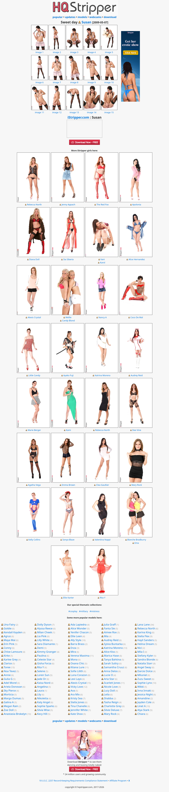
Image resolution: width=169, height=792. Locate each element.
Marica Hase (111, 655)
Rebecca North (34, 204)
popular (58, 17)
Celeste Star (44, 659)
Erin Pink (9, 644)
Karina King (144, 632)
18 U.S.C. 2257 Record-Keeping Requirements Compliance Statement (73, 780)
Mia (106, 636)
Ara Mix (75, 694)
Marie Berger (34, 430)
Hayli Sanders (145, 640)
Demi (40, 648)
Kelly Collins (34, 539)
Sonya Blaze (68, 539)
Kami (68, 430)
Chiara (141, 714)
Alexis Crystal (34, 317)
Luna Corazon (79, 675)
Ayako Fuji (68, 375)
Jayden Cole (144, 702)
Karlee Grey (11, 659)
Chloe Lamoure (13, 651)
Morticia (9, 694)
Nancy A (102, 317)
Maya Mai (9, 640)
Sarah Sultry (111, 663)
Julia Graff (110, 624)
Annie (7, 675)
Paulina (41, 655)
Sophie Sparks (45, 706)
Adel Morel (10, 682)
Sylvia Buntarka (113, 644)
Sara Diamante (46, 644)
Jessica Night (145, 694)
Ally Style (76, 640)
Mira (73, 651)
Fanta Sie (109, 628)
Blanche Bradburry (136, 539)
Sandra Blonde (146, 659)
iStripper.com (78, 117)
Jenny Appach (68, 204)
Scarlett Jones (112, 682)
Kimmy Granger (46, 651)
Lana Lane (143, 624)
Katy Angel (43, 702)
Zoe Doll (9, 710)
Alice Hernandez (137, 259)
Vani (102, 259)
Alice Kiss (109, 651)
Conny (7, 648)
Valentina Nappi (102, 539)
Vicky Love (77, 686)
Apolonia (136, 204)
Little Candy (34, 375)
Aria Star (109, 679)
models (82, 17)
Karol (102, 262)
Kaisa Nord (43, 682)
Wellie (68, 317)
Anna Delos (111, 671)
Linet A (141, 706)
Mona (74, 659)
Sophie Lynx (144, 682)
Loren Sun (43, 675)
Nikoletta (42, 698)
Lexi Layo (76, 679)
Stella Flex (143, 636)
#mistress (95, 611)
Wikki (140, 686)
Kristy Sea (76, 698)
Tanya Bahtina (112, 659)
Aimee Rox (110, 632)
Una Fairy (9, 624)
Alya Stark (143, 710)
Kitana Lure (77, 667)
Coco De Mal (136, 317)
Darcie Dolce (144, 671)
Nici (139, 648)
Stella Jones (77, 702)
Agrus (7, 636)
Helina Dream (145, 644)
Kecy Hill (42, 714)
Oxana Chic (77, 663)
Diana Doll (34, 259)
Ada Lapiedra (78, 624)
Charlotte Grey (112, 706)
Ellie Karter (68, 597)
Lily (39, 694)
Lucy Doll (109, 690)
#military (83, 611)
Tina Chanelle (79, 706)
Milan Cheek (44, 632)
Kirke (7, 655)
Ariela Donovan (13, 686)
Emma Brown (68, 484)
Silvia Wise (43, 710)
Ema (136, 542)
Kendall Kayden (13, 632)
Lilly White (43, 640)
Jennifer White (79, 710)
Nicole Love (111, 686)
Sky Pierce (10, 690)
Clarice (8, 663)
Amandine (143, 698)
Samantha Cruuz (114, 667)
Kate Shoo (77, 714)
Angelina (42, 686)
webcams (95, 17)
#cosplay (72, 611)
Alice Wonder (78, 628)
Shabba (108, 698)
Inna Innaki (144, 690)
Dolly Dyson (44, 624)
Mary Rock (136, 484)
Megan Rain (11, 706)
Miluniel (142, 675)
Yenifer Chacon (80, 632)
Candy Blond (68, 320)
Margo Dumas (12, 698)
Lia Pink (41, 636)
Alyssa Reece (45, 628)
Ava (73, 690)
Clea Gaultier (102, 484)
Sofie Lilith (77, 671)
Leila (106, 694)
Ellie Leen (76, 636)
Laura (40, 690)
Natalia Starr (144, 663)
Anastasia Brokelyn (15, 714)
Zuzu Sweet (144, 679)
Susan (86, 22)
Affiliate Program (118, 780)
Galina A (9, 702)
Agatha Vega (34, 484)
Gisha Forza (44, 663)
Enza (73, 648)
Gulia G (8, 679)
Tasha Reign (111, 702)
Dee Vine (136, 430)
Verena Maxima (80, 655)
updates (70, 17)
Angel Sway (144, 667)
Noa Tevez (10, 671)
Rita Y (102, 597)
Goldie (8, 628)
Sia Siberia (68, 259)
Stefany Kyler (145, 655)
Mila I (140, 651)
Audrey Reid (137, 375)
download (110, 17)
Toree (7, 667)
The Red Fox (102, 204)
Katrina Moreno (102, 375)
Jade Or (41, 679)
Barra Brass (77, 644)
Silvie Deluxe (111, 710)
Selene (41, 671)
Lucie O (108, 675)
